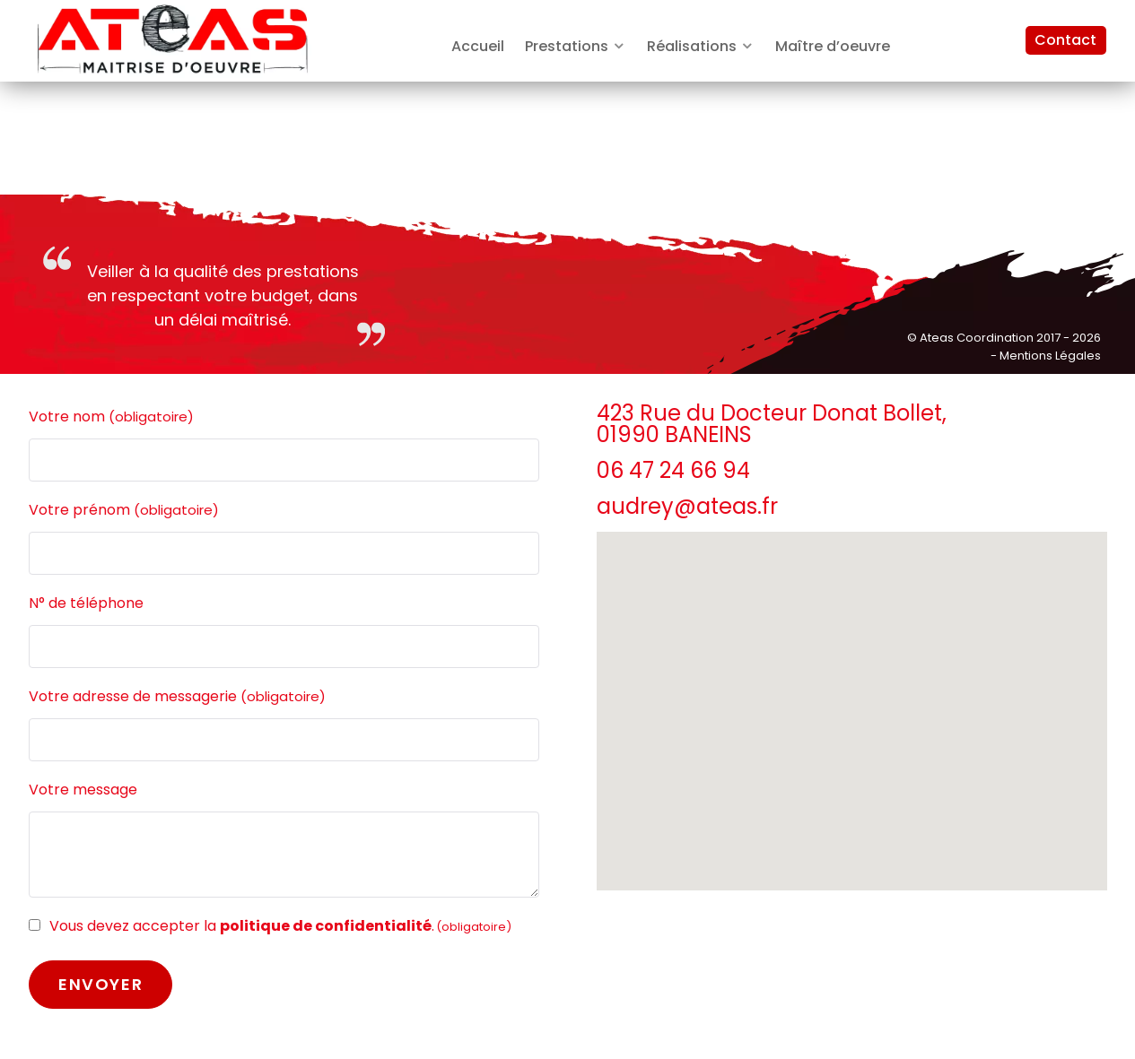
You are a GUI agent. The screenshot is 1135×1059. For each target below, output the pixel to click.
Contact (1065, 40)
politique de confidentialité (326, 926)
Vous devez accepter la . (280, 926)
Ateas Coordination (978, 337)
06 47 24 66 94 (673, 470)
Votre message (83, 789)
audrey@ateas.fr (687, 506)
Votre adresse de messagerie (177, 696)
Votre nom (111, 417)
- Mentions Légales (1046, 355)
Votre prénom (124, 510)
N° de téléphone (86, 603)
